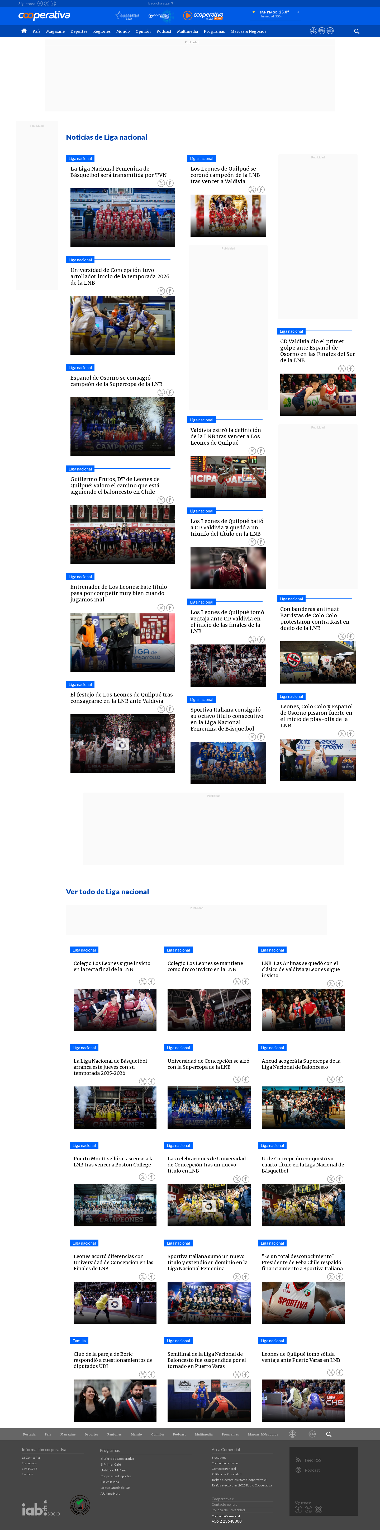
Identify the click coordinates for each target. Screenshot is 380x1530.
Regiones (102, 31)
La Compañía (31, 1458)
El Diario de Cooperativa (117, 1459)
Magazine (55, 31)
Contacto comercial (225, 1463)
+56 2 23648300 (227, 1521)
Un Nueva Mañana (113, 1470)
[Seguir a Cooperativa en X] (46, 3)
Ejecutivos (29, 1463)
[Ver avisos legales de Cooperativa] (313, 35)
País (36, 31)
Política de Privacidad (226, 1474)
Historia (27, 1474)
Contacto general (224, 1469)
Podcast (163, 31)
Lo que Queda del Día (115, 1488)
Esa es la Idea (110, 1482)
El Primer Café (111, 1464)
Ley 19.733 (29, 1469)
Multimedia (187, 31)
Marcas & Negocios (248, 31)
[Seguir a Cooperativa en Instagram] (53, 3)
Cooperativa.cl (223, 1499)
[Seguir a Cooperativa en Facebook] (40, 3)
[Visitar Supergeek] (330, 35)
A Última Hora (110, 1493)
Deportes (78, 31)
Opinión (143, 31)
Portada (29, 1434)
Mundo (123, 31)
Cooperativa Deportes (116, 1476)
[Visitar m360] (321, 35)
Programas (214, 31)
